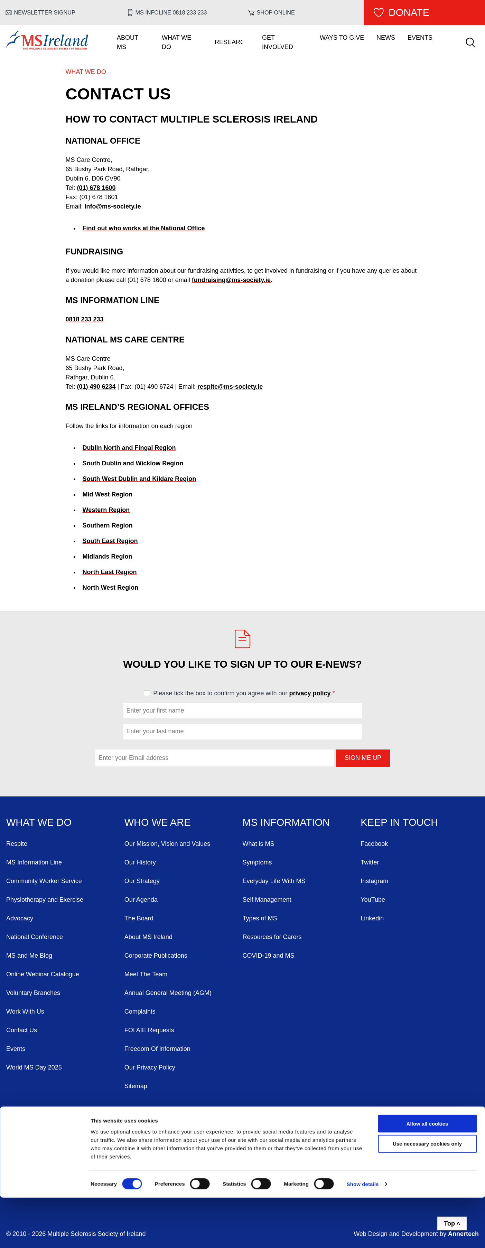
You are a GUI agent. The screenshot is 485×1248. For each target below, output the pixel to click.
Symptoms (257, 862)
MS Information (286, 822)
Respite (16, 843)
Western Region (106, 509)
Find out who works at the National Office (144, 228)
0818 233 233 (85, 319)
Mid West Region (108, 494)
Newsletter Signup (44, 12)
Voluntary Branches (33, 992)
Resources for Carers (272, 936)
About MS (127, 42)
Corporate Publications (155, 955)
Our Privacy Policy (149, 1067)
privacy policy (310, 693)
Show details (363, 1234)
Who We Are (157, 822)
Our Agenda (141, 899)
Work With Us (25, 1011)
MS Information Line (34, 862)
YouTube (373, 899)
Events (420, 37)
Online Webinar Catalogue (42, 974)
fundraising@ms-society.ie (231, 280)
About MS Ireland (148, 936)
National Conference (34, 936)
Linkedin (372, 918)
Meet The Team (145, 974)
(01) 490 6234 (96, 386)
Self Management (267, 899)
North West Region (111, 587)
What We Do (176, 42)
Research (229, 42)
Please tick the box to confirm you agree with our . (247, 693)
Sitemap (135, 1086)
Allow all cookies (427, 1174)
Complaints (140, 1011)
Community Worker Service (44, 881)
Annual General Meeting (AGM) (168, 992)
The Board (138, 918)
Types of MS (260, 918)
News (385, 37)
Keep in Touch (399, 822)
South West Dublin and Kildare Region (139, 478)
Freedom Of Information (157, 1048)
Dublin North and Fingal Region (129, 447)
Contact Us (21, 1030)
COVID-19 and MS (269, 955)
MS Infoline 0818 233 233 (171, 12)
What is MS (258, 843)
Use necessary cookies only (427, 1194)
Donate (409, 12)
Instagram (374, 881)
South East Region (110, 541)
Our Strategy (142, 881)
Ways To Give (342, 37)
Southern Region (108, 525)
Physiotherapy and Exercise (44, 899)
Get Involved (277, 42)
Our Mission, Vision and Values (167, 843)
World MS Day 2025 (34, 1067)
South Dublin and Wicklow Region (133, 463)
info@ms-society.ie (113, 206)
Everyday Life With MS (274, 881)
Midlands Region (107, 556)
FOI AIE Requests (149, 1030)
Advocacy (19, 918)
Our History (140, 862)
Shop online (276, 12)
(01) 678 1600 (96, 187)
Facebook (374, 843)
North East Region (110, 572)
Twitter (370, 862)
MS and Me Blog (29, 955)
